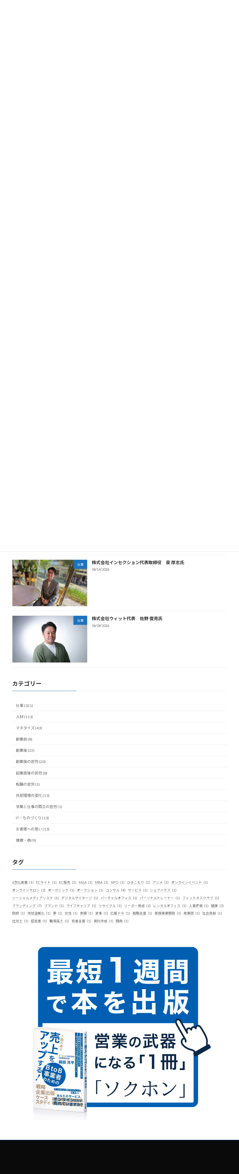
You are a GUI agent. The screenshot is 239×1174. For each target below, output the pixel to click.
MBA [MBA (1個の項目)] (101, 882)
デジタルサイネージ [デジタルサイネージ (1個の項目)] (79, 898)
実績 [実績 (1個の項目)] (86, 913)
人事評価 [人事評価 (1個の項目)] (199, 906)
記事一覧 (58, 1145)
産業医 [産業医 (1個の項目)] (192, 913)
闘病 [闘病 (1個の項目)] (122, 921)
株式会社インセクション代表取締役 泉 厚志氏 (138, 562)
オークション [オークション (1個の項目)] (90, 890)
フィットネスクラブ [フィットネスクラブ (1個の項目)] (200, 898)
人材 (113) (24, 716)
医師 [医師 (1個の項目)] (18, 913)
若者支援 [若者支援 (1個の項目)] (81, 921)
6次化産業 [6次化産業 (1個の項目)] (23, 882)
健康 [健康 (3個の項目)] (217, 906)
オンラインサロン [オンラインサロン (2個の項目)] (28, 890)
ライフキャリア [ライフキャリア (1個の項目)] (81, 906)
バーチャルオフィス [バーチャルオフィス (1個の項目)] (119, 898)
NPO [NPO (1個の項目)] (117, 882)
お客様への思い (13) (32, 829)
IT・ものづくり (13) (32, 818)
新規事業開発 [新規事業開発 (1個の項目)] (168, 913)
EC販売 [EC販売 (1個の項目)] (67, 882)
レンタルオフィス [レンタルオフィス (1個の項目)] (169, 906)
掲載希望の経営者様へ (143, 1145)
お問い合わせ (119, 1149)
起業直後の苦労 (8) (31, 773)
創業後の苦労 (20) (31, 762)
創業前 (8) (24, 739)
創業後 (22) (25, 750)
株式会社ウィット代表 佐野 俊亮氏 (127, 618)
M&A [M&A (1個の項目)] (85, 882)
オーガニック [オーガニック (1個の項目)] (61, 890)
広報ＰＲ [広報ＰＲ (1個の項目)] (120, 913)
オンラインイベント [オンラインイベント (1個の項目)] (189, 882)
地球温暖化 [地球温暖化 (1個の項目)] (38, 913)
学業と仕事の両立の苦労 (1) (39, 806)
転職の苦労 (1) (28, 784)
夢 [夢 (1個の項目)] (57, 913)
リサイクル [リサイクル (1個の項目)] (110, 906)
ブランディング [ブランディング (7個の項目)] (27, 906)
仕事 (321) (24, 705)
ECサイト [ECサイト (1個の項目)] (46, 882)
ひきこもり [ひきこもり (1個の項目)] (138, 882)
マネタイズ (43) (29, 728)
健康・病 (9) (26, 840)
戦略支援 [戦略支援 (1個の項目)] (142, 913)
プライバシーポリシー (192, 1145)
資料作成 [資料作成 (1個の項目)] (103, 921)
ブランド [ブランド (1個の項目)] (54, 906)
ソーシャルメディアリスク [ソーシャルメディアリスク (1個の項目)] (35, 898)
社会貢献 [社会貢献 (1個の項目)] (212, 913)
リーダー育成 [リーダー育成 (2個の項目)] (137, 906)
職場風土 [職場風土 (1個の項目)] (59, 921)
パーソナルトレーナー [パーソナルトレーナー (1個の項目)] (160, 898)
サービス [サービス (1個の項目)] (138, 890)
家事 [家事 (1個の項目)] (101, 913)
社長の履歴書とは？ (95, 1145)
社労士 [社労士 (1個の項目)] (20, 921)
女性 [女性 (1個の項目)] (71, 913)
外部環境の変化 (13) (32, 795)
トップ (33, 1145)
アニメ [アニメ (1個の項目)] (160, 882)
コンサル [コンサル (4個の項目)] (115, 890)
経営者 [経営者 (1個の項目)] (39, 921)
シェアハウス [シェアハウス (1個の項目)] (163, 890)
